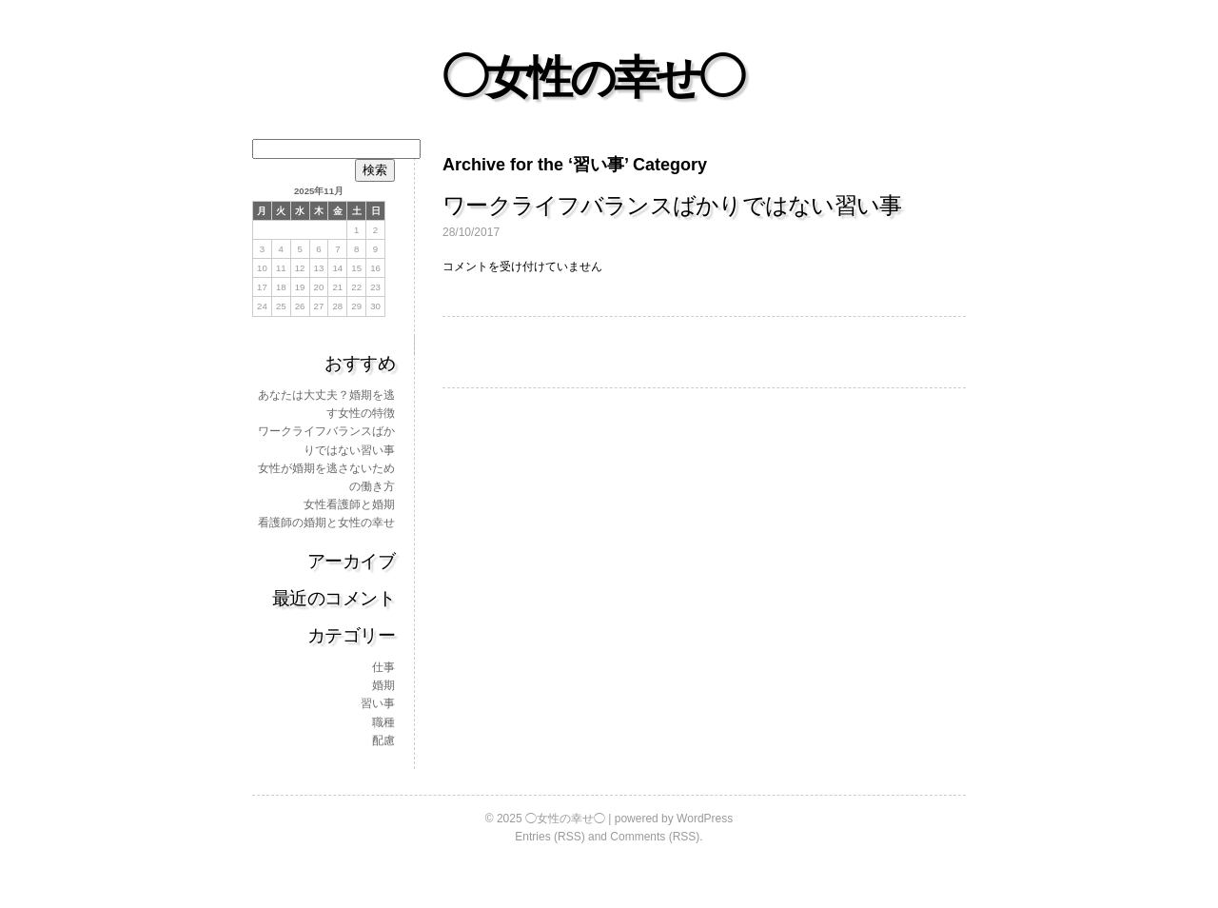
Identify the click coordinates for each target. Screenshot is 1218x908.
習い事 (378, 703)
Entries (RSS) (549, 836)
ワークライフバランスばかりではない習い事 (672, 205)
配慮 (383, 740)
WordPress (705, 818)
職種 (383, 722)
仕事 (383, 667)
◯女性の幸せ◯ (591, 77)
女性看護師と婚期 (349, 504)
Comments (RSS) (654, 836)
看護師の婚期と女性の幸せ (326, 522)
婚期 (383, 685)
